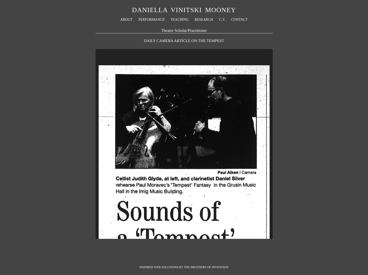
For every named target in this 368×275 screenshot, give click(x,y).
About (126, 20)
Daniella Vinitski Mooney (184, 10)
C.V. (222, 20)
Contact (239, 20)
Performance (151, 20)
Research (203, 20)
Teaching (179, 20)
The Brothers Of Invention (206, 267)
